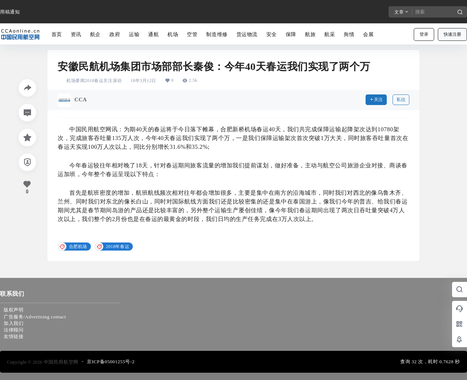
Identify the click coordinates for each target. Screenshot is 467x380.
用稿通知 (10, 12)
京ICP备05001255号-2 (111, 361)
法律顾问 (13, 330)
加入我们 (13, 323)
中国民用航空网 (60, 362)
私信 (401, 99)
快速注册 (452, 34)
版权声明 (13, 310)
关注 (376, 99)
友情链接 (13, 336)
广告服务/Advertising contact (35, 316)
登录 (424, 34)
